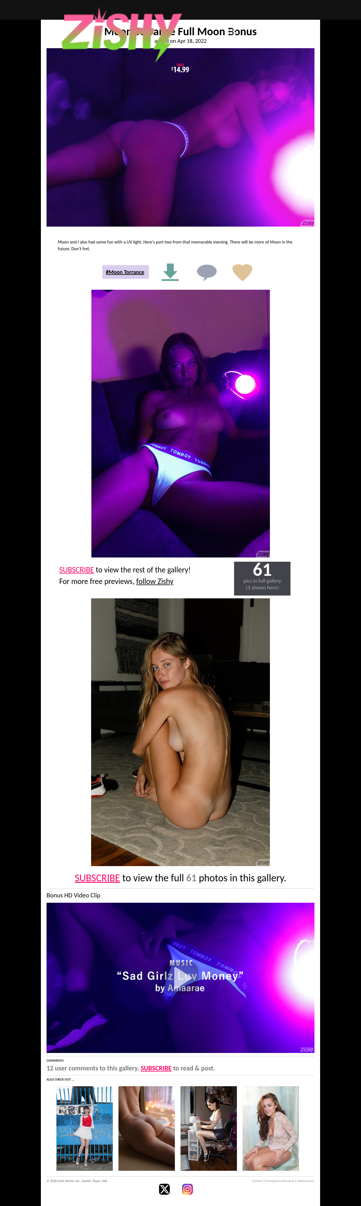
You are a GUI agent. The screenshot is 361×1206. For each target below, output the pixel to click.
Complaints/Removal (280, 1181)
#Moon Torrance (125, 272)
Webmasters (305, 1181)
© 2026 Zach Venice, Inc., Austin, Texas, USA (77, 1181)
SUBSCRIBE (76, 569)
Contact (257, 1181)
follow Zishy (154, 581)
